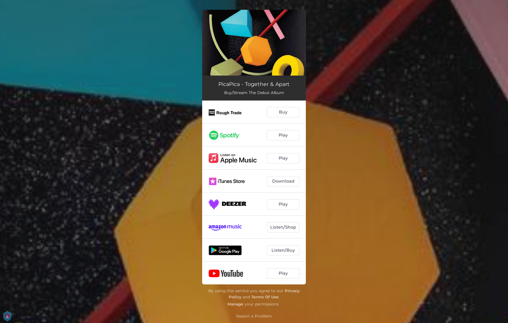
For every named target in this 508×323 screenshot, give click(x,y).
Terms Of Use (265, 296)
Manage (235, 304)
